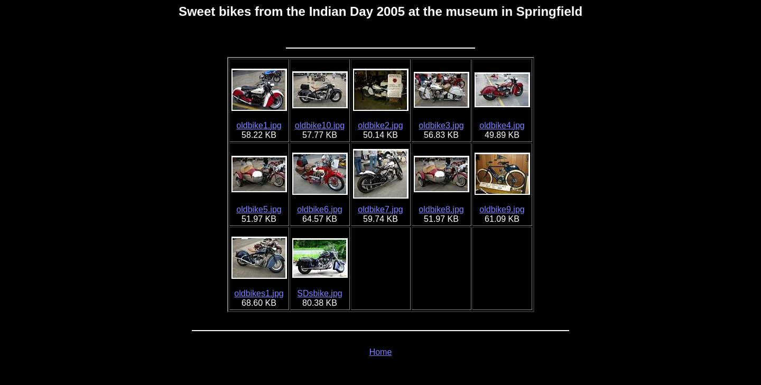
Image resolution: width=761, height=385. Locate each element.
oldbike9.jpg (501, 209)
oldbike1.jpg (258, 125)
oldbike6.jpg (319, 209)
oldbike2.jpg (380, 125)
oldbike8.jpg (441, 209)
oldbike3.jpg (441, 125)
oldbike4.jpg (501, 125)
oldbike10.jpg (320, 125)
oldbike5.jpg (258, 209)
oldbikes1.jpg (258, 293)
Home (380, 352)
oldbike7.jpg (380, 209)
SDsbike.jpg (319, 293)
